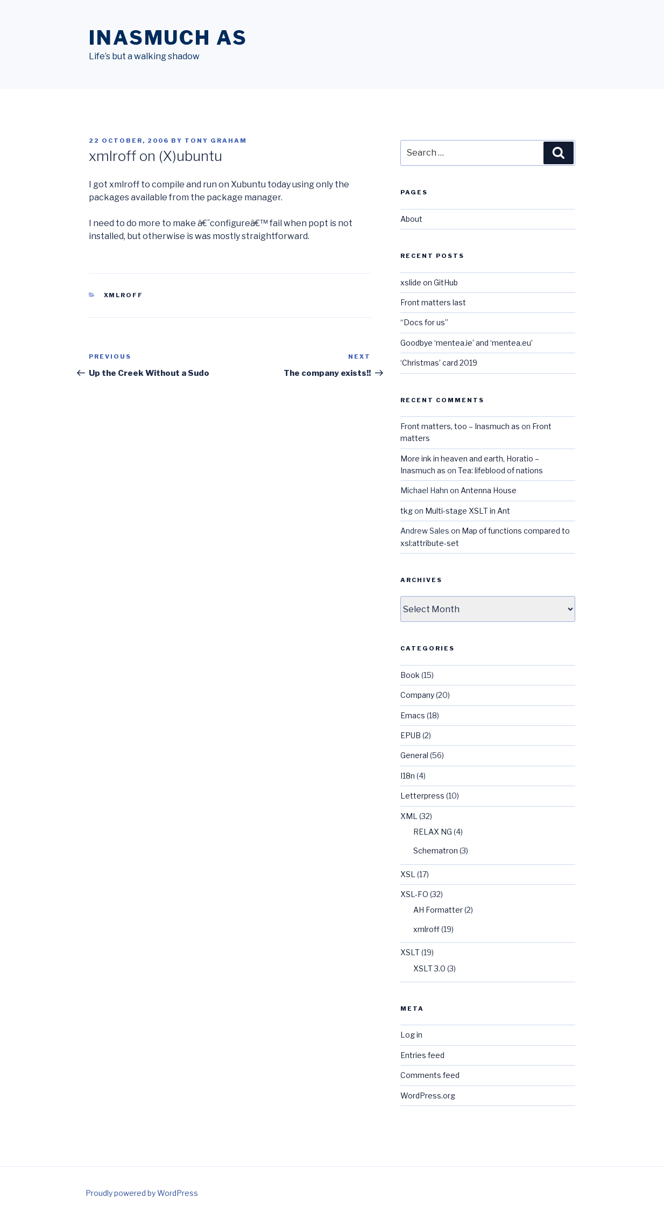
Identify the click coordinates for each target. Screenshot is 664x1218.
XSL (407, 874)
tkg (406, 510)
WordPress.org (427, 1095)
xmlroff (124, 295)
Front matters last (433, 302)
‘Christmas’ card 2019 (438, 362)
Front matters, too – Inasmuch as (460, 426)
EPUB (410, 735)
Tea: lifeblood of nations (500, 470)
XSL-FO (414, 894)
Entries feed (422, 1055)
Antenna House (489, 490)
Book (410, 675)
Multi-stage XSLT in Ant (467, 510)
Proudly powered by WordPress (142, 1193)
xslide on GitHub (429, 282)
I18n (407, 775)
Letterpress (422, 795)
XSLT (410, 952)
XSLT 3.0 (429, 968)
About (411, 218)
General (414, 755)
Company (417, 694)
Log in (411, 1034)
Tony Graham (216, 140)
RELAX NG (432, 831)
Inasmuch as (168, 38)
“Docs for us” (424, 322)
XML (409, 816)
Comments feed (430, 1075)
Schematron (435, 850)
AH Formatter (438, 909)
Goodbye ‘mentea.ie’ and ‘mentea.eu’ (466, 342)
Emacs (412, 715)
